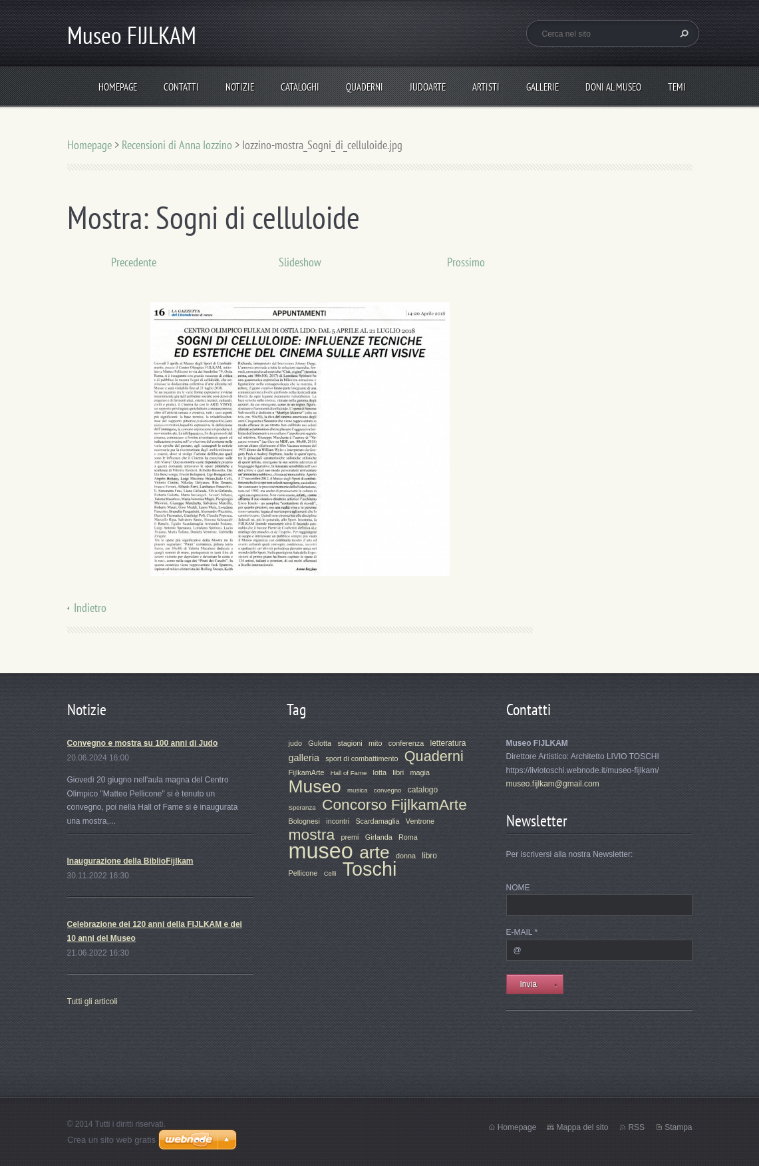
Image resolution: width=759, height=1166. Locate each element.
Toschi (370, 869)
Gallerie (542, 87)
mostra (312, 834)
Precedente (133, 262)
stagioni (349, 743)
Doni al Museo (613, 87)
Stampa (678, 1127)
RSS (636, 1127)
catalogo (423, 789)
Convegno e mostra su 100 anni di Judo (142, 743)
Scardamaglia (377, 821)
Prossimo (466, 262)
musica (357, 790)
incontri (337, 821)
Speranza (302, 807)
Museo (315, 786)
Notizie (240, 87)
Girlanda (378, 837)
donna (406, 856)
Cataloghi (300, 87)
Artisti (486, 87)
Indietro (90, 607)
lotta (379, 772)
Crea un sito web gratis (111, 1140)
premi (350, 837)
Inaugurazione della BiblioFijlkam (130, 861)
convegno (388, 790)
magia (419, 772)
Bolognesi (304, 821)
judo (295, 743)
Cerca (682, 33)
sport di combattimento (361, 758)
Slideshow (300, 262)
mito (375, 743)
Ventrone (420, 821)
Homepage (117, 87)
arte (374, 852)
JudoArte (428, 87)
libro (429, 855)
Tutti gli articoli (92, 1001)
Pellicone (303, 873)
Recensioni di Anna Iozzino (177, 144)
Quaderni (364, 87)
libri (398, 772)
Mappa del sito (582, 1127)
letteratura (448, 743)
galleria (304, 757)
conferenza (406, 743)
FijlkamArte (307, 772)
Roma (408, 837)
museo (321, 851)
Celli (330, 873)
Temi (677, 87)
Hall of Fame (349, 772)
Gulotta (319, 743)
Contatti (181, 87)
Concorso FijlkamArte (394, 804)
